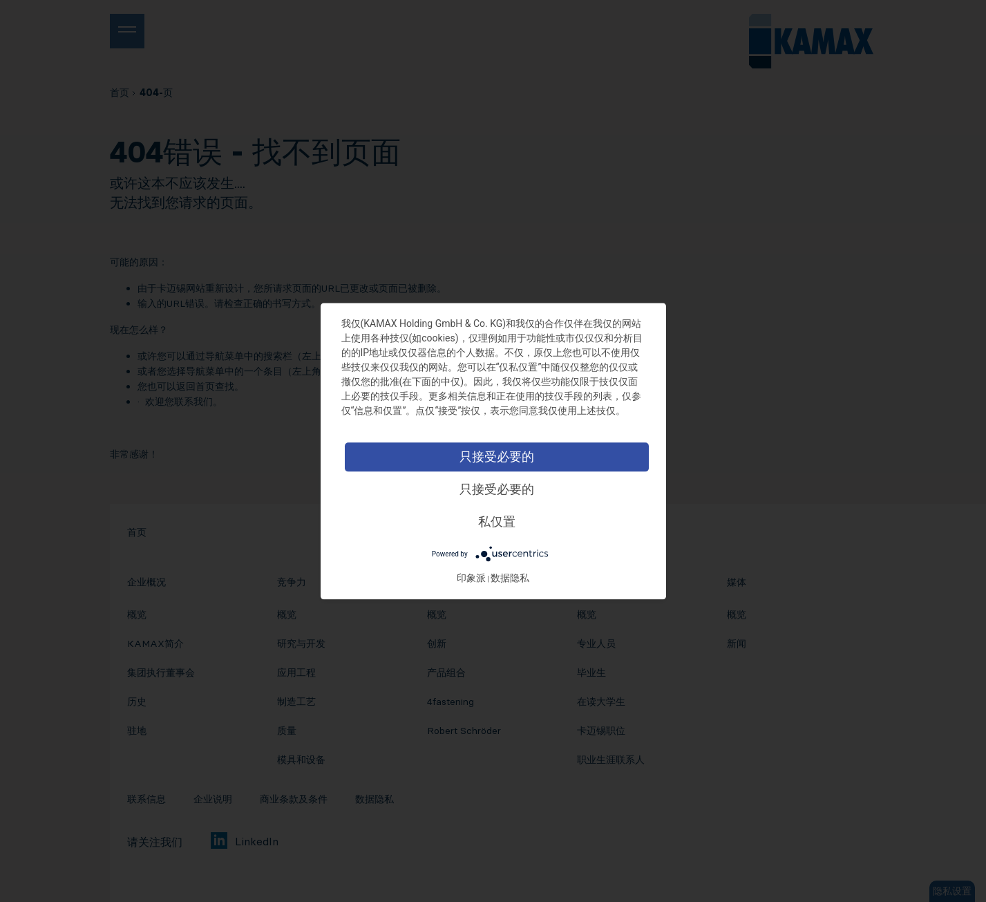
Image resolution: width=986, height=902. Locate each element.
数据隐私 (512, 577)
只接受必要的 (499, 456)
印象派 (474, 577)
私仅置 (499, 521)
